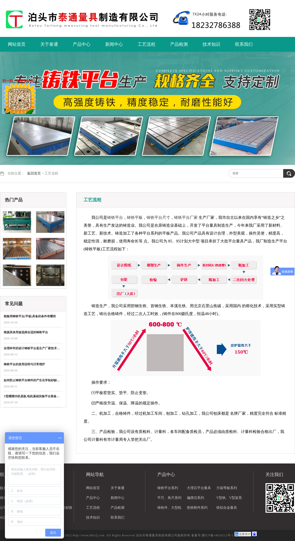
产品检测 (179, 44)
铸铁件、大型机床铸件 (169, 509)
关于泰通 (49, 44)
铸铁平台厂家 (186, 217)
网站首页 (17, 44)
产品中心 (81, 44)
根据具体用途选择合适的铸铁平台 (26, 332)
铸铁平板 (135, 217)
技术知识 (211, 44)
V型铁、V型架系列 (229, 499)
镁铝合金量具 (226, 507)
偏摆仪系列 (195, 498)
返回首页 (34, 173)
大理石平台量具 (199, 488)
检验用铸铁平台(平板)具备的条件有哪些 (30, 316)
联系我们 (244, 44)
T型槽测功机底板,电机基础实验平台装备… (31, 396)
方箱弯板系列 (226, 488)
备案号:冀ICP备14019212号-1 (212, 535)
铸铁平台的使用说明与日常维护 (24, 364)
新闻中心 (114, 44)
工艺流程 (146, 44)
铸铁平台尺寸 (158, 217)
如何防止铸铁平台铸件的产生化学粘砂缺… (32, 380)
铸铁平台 (115, 217)
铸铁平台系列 (167, 488)
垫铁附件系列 (197, 507)
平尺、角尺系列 (169, 498)
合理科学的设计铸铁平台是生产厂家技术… (32, 348)
